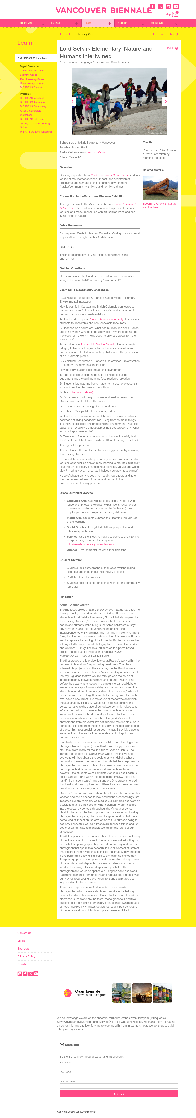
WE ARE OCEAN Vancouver (36, 131)
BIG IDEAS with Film (32, 119)
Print (172, 48)
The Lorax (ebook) (81, 392)
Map (172, 14)
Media (21, 940)
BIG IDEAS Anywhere (32, 102)
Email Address (67, 1081)
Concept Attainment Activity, (106, 319)
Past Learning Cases (32, 79)
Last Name (65, 1072)
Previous (159, 34)
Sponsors (23, 948)
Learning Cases (28, 74)
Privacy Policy (26, 956)
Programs (25, 93)
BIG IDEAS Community (33, 106)
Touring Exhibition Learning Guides (35, 125)
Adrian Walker (96, 152)
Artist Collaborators (30, 110)
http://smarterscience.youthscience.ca (91, 544)
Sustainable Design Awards (98, 344)
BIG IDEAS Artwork (31, 87)
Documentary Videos (31, 83)
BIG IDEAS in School (32, 98)
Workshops (26, 114)
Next (174, 34)
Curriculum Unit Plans (32, 70)
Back (65, 34)
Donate (21, 964)
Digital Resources (30, 66)
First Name (65, 1062)
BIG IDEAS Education (32, 58)
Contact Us (24, 932)
